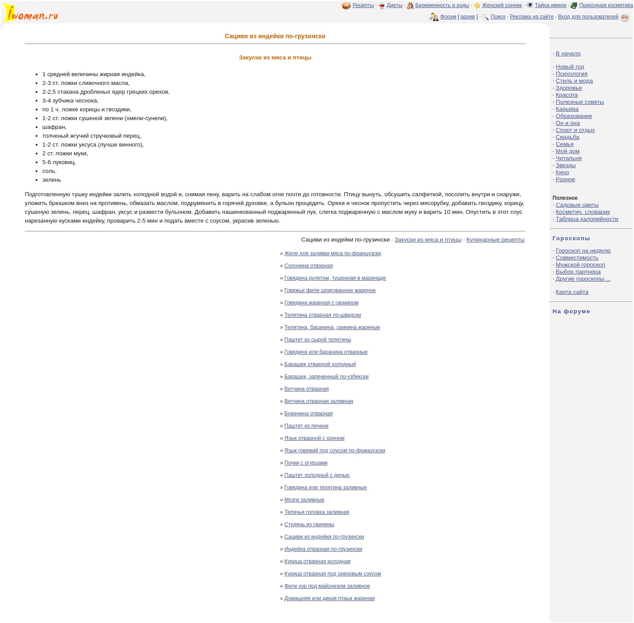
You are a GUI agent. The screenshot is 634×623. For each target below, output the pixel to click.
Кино (562, 172)
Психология (571, 73)
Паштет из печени (306, 426)
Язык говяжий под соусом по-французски (334, 450)
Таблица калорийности (587, 219)
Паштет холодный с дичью (317, 475)
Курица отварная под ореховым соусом (332, 574)
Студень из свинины (309, 524)
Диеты (394, 5)
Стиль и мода (574, 80)
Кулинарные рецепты (495, 239)
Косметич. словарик (583, 212)
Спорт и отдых (575, 130)
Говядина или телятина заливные (325, 487)
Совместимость (577, 257)
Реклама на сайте (532, 17)
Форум (448, 17)
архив (468, 17)
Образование (574, 116)
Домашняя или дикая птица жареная (329, 598)
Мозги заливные (304, 500)
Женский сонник (502, 5)
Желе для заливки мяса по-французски (332, 253)
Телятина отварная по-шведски (322, 315)
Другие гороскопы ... (583, 278)
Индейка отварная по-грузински (323, 549)
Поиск (498, 17)
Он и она (568, 123)
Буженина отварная (308, 413)
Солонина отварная (308, 266)
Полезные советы (580, 102)
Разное (565, 179)
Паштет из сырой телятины (317, 340)
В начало (568, 53)
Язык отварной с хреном (314, 438)
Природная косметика (606, 5)
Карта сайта (572, 292)
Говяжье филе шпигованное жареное (330, 290)
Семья (564, 144)
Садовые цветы (577, 205)
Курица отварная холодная (317, 561)
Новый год (570, 66)
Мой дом (567, 151)
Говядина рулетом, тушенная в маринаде (335, 278)
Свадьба (567, 137)
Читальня (569, 158)
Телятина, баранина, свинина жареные (332, 327)
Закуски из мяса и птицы (427, 239)
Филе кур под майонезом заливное (327, 586)
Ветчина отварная (306, 389)
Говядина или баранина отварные (326, 352)
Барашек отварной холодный (320, 364)
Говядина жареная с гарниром (321, 303)
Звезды (565, 165)
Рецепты (363, 5)
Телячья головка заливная (316, 512)
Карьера (567, 109)
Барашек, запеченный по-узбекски (326, 377)
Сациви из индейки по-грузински (324, 537)
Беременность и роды (442, 5)
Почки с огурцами (306, 463)
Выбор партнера (578, 271)
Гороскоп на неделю (583, 250)
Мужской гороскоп (580, 264)
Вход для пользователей (594, 17)
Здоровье (569, 87)
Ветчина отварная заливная (318, 401)
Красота (567, 95)
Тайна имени (551, 5)
